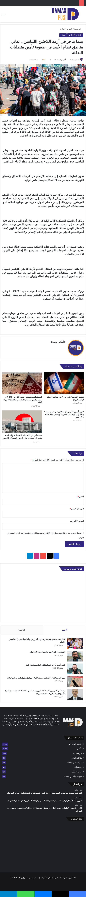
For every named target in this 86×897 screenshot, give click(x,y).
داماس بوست (74, 60)
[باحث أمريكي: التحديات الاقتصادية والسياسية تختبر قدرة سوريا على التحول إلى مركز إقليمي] (22, 421)
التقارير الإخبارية (66, 29)
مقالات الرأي (76, 758)
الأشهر (65, 630)
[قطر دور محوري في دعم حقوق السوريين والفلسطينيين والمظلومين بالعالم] (75, 643)
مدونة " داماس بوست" (73, 776)
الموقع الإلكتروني (77, 521)
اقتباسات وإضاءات (74, 762)
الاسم (81, 496)
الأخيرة (22, 630)
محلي (63, 35)
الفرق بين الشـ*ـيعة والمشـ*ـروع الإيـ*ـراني (47, 652)
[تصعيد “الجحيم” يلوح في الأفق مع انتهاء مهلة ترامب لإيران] (64, 383)
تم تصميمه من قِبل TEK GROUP (23, 878)
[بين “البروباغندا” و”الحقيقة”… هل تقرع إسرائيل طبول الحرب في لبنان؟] (75, 681)
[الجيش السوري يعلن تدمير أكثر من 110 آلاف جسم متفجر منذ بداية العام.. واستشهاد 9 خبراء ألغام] (22, 383)
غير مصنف (77, 753)
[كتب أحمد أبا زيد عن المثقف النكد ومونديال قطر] (75, 669)
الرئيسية (78, 29)
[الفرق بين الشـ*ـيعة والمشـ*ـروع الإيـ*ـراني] (75, 656)
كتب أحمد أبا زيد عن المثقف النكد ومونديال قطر (45, 665)
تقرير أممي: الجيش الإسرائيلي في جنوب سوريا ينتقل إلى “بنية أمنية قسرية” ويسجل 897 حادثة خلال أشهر (64, 414)
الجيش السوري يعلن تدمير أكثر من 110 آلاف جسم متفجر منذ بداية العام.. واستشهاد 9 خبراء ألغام (22, 399)
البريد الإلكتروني (77, 509)
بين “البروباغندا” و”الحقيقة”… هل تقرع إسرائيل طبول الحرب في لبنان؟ (36, 678)
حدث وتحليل (77, 772)
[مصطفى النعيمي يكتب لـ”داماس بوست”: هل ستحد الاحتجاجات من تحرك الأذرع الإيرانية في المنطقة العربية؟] (75, 694)
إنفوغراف (78, 767)
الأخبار (79, 749)
